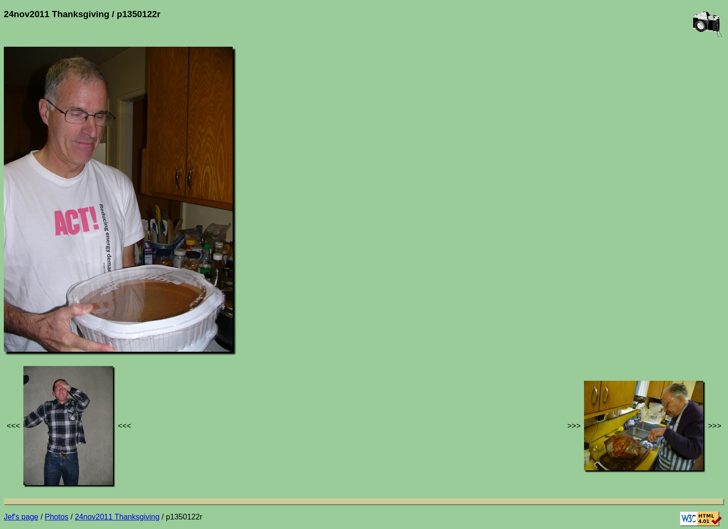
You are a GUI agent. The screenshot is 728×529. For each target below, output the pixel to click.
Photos (57, 517)
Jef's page (21, 517)
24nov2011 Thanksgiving (117, 517)
